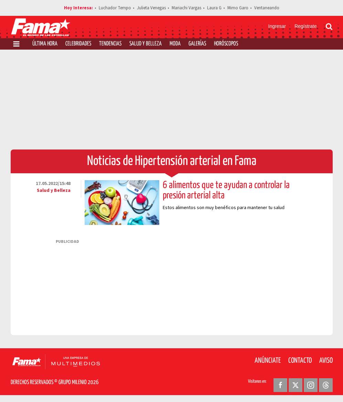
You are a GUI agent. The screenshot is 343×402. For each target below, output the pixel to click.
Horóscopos (226, 44)
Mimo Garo (237, 8)
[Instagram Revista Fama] (311, 385)
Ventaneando (266, 8)
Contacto (300, 360)
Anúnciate (268, 360)
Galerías (197, 44)
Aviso (326, 360)
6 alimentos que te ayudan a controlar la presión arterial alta (226, 190)
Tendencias (110, 44)
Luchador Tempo (115, 8)
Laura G (214, 8)
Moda (175, 44)
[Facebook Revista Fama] (280, 385)
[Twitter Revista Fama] (295, 385)
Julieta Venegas (151, 8)
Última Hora (44, 44)
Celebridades (78, 44)
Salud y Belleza (145, 44)
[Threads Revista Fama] (326, 385)
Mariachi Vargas (186, 8)
